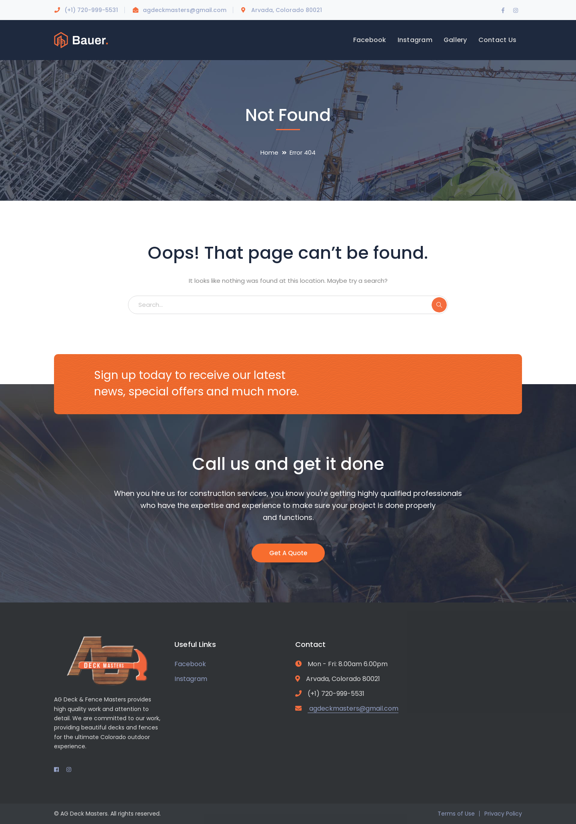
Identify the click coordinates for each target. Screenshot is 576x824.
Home (269, 152)
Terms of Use (456, 814)
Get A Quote (288, 553)
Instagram (190, 678)
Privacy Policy (503, 814)
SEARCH (439, 304)
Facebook (190, 664)
